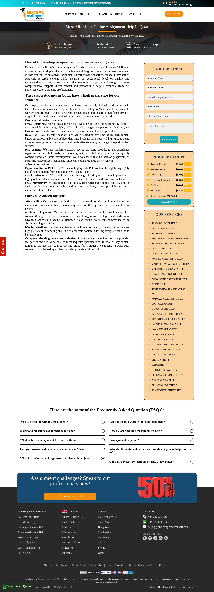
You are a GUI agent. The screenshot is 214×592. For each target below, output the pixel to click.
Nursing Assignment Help (30, 527)
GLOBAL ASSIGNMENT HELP (167, 375)
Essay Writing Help (27, 537)
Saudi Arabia (104, 532)
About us (48, 565)
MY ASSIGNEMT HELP (163, 309)
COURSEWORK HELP (163, 339)
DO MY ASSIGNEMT (162, 304)
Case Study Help (26, 542)
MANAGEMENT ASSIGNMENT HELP (170, 264)
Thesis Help (23, 552)
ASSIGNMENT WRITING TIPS (166, 390)
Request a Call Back (70, 496)
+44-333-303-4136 (35, 2)
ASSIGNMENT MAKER (163, 380)
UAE (65, 527)
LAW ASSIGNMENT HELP (165, 254)
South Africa (104, 522)
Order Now (174, 14)
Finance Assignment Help (30, 532)
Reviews (141, 565)
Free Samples (103, 14)
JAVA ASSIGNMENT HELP (165, 329)
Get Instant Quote (17, 586)
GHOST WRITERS (160, 360)
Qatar (101, 552)
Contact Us (164, 565)
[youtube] (161, 538)
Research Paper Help (28, 517)
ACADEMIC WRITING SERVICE (167, 344)
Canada (66, 537)
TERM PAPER (158, 365)
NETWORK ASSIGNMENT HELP (168, 243)
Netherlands (104, 537)
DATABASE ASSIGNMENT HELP (168, 324)
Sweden (102, 547)
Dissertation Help (26, 522)
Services (70, 14)
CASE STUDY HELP (161, 249)
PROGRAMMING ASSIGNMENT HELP (171, 238)
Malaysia (67, 532)
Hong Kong (104, 527)
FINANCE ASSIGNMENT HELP (167, 274)
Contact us (134, 14)
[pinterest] (166, 538)
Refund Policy (78, 565)
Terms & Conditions (116, 565)
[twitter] (155, 538)
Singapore (67, 547)
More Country (105, 517)
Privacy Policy (95, 565)
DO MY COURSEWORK (163, 355)
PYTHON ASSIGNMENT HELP (167, 314)
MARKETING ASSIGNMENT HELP (169, 269)
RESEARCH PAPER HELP (164, 223)
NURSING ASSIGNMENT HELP (167, 259)
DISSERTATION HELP (162, 228)
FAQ (131, 565)
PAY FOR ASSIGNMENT (163, 334)
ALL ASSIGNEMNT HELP (164, 385)
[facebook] (145, 538)
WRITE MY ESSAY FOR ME (165, 370)
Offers (119, 14)
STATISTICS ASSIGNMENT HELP (168, 319)
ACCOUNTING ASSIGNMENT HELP (170, 279)
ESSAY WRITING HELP (163, 233)
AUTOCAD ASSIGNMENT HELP (167, 299)
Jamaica (102, 542)
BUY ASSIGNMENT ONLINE (166, 349)
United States (69, 522)
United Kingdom (71, 517)
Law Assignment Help (28, 547)
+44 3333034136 (155, 517)
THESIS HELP (158, 284)
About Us (85, 14)
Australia (67, 552)
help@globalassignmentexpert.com (92, 2)
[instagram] (150, 538)
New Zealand (69, 542)
